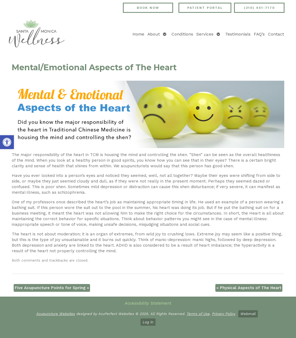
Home (138, 34)
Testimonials (238, 34)
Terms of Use (198, 314)
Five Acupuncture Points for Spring (52, 287)
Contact (276, 34)
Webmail (248, 314)
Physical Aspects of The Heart (248, 287)
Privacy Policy (223, 314)
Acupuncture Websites (55, 314)
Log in (148, 322)
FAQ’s (259, 34)
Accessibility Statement (148, 303)
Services (204, 34)
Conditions (182, 34)
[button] (7, 142)
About (153, 34)
